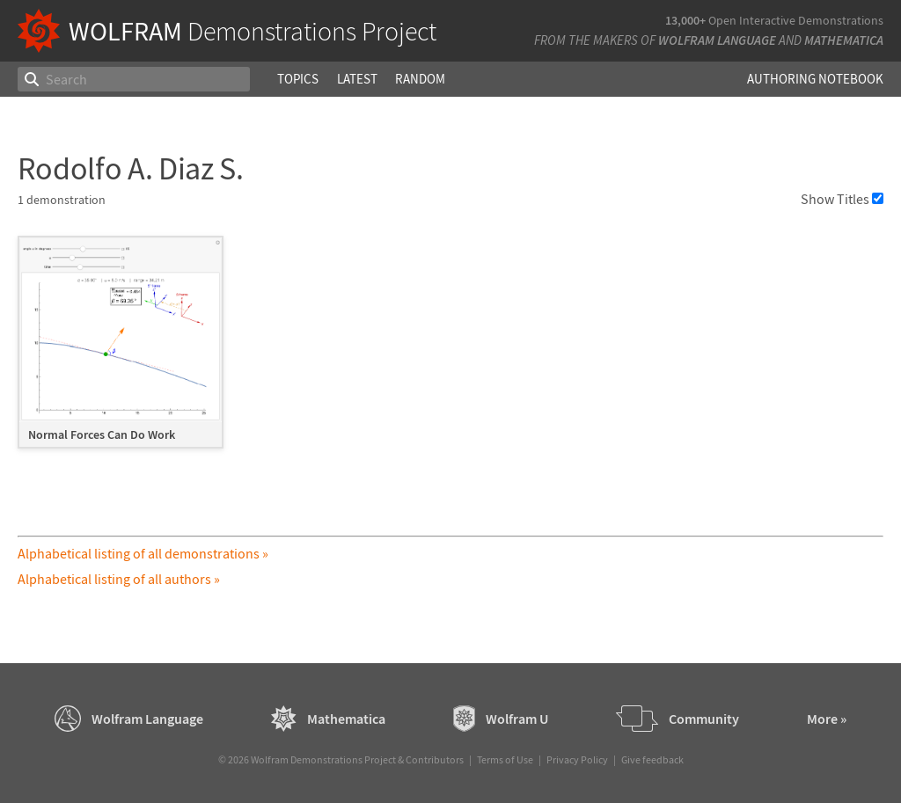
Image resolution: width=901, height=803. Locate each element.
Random (420, 78)
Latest (357, 78)
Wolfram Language (717, 40)
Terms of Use (505, 759)
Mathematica (843, 40)
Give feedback (652, 759)
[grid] (450, 350)
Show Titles (842, 199)
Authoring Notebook (815, 78)
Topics (298, 78)
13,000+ (685, 20)
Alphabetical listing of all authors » (119, 579)
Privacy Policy (577, 759)
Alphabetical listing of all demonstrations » (143, 553)
